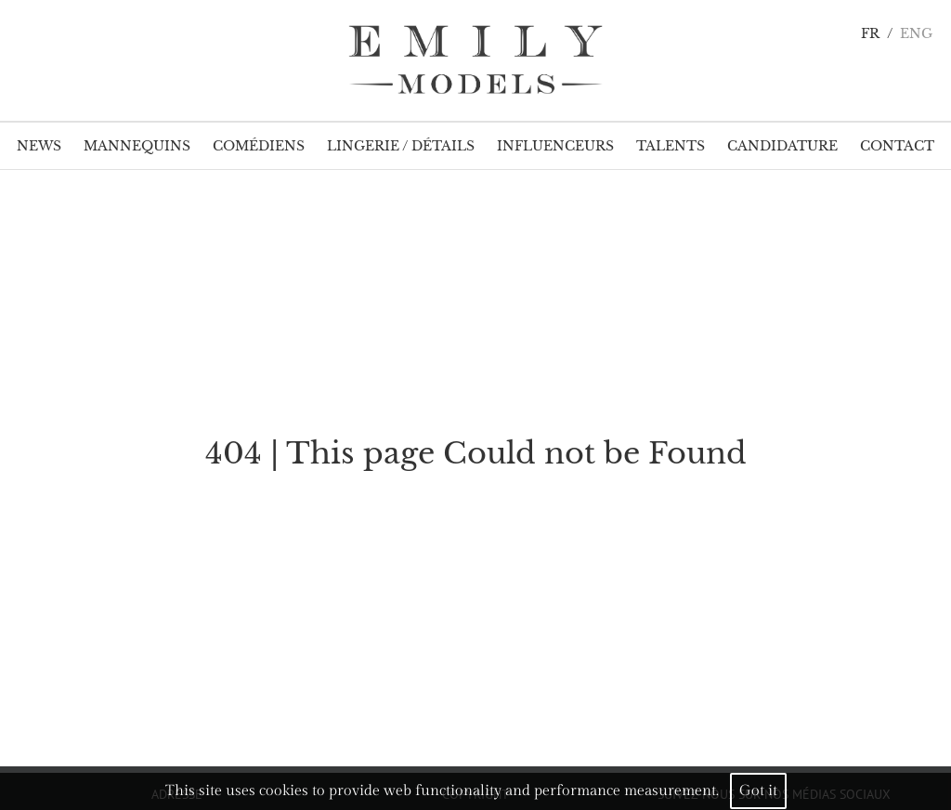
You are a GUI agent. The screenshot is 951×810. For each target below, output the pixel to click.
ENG (916, 34)
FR (870, 34)
